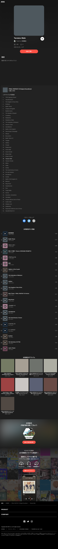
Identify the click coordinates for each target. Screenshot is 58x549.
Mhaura (7, 133)
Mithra (7, 163)
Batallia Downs (9, 111)
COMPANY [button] (5, 514)
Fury (7, 188)
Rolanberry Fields (10, 120)
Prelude (7, 145)
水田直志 (24, 41)
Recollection (8, 174)
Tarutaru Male (32, 503)
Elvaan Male (8, 154)
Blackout (8, 181)
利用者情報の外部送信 (23, 529)
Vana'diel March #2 (10, 211)
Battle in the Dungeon (11, 129)
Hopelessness (9, 186)
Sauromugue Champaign (11, 131)
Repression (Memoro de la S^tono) (14, 208)
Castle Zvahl (8, 201)
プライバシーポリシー (12, 529)
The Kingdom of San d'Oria (12, 102)
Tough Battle (8, 190)
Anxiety (7, 176)
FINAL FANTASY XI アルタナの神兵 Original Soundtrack (36, 393)
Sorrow (7, 192)
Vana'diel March (9, 99)
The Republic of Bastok (11, 113)
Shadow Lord (9, 204)
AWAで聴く (29, 51)
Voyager (7, 140)
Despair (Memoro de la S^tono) (13, 199)
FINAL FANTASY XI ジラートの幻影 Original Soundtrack (7, 412)
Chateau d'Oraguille (10, 108)
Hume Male (8, 149)
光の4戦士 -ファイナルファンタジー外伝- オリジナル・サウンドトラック (21, 393)
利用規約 (3, 529)
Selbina (7, 142)
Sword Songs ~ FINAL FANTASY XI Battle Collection (7, 393)
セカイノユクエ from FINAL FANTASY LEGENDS (50, 374)
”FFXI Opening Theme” (11, 97)
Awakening (8, 206)
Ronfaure (8, 104)
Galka (7, 165)
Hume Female (9, 151)
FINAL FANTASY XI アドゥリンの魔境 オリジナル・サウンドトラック (36, 374)
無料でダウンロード (29, 470)
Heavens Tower (9, 124)
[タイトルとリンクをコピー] (33, 220)
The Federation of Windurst (12, 122)
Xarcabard (8, 197)
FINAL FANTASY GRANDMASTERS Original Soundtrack (7, 374)
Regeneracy (8, 147)
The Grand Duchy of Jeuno (12, 170)
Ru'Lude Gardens (10, 172)
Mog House (8, 183)
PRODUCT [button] (4, 509)
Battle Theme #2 (9, 138)
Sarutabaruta (9, 126)
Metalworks (8, 117)
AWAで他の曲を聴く (29, 442)
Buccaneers (8, 136)
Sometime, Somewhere (11, 195)
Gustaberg (8, 115)
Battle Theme (9, 106)
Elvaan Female (9, 156)
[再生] (42, 39)
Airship (7, 167)
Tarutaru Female (9, 161)
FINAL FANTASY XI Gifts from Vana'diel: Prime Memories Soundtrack (21, 374)
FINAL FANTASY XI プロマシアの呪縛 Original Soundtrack (50, 393)
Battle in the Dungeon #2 (11, 179)
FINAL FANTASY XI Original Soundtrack (20, 89)
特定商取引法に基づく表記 (37, 529)
